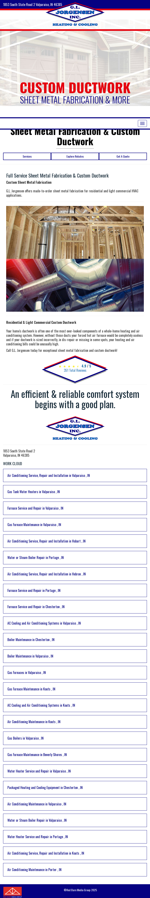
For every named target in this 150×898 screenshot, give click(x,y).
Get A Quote (122, 156)
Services (27, 156)
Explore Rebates (75, 156)
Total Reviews (75, 370)
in (48, 475)
